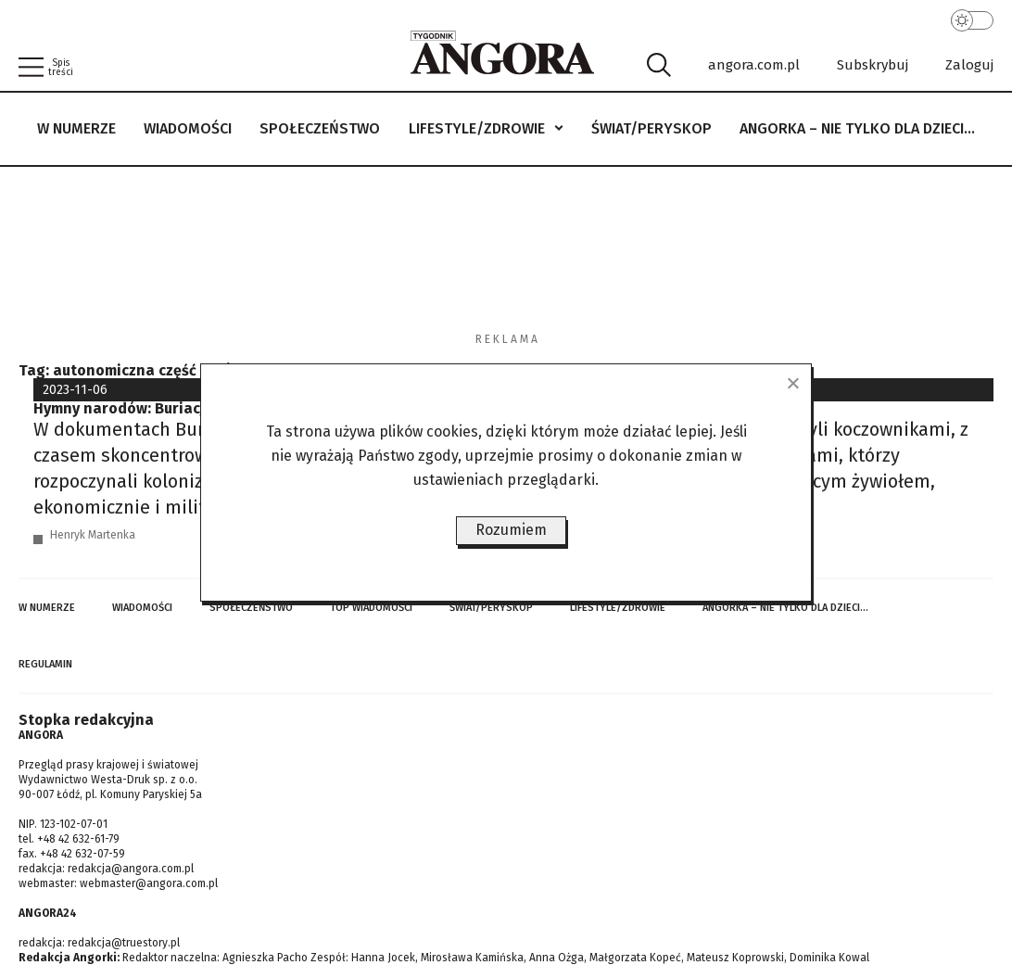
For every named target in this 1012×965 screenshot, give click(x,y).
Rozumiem (511, 530)
